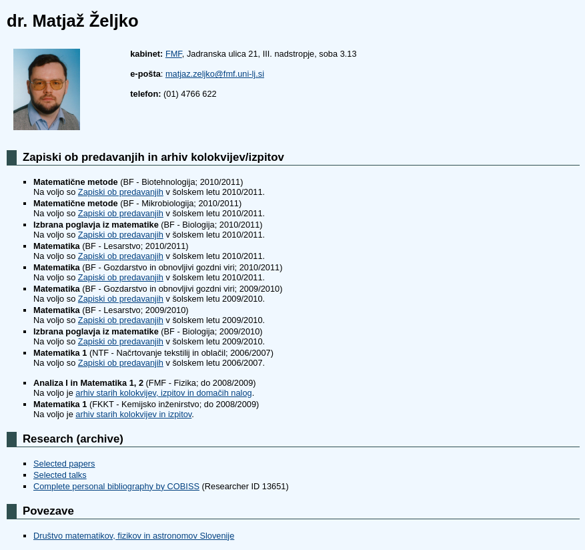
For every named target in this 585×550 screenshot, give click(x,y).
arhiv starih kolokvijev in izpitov (133, 414)
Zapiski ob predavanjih (120, 192)
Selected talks (60, 475)
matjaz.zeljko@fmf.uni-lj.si (214, 74)
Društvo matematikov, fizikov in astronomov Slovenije (133, 536)
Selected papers (64, 464)
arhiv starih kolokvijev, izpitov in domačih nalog (163, 393)
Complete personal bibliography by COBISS (116, 486)
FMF (173, 54)
